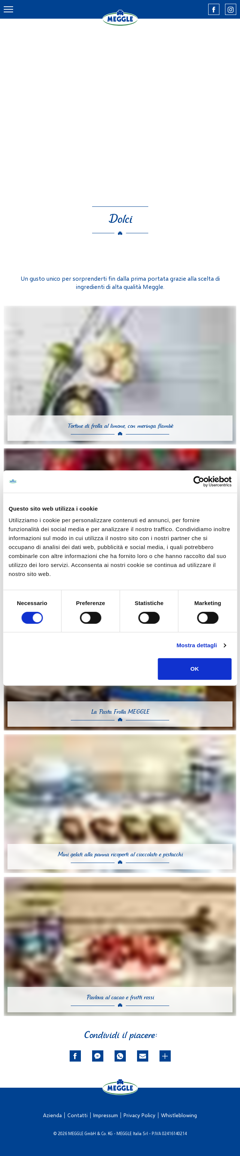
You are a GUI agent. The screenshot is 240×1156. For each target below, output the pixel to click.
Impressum (105, 1115)
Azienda (52, 1115)
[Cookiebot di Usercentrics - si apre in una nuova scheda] (198, 481)
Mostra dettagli (196, 645)
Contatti (77, 1115)
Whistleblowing (179, 1115)
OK (195, 669)
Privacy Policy (139, 1115)
